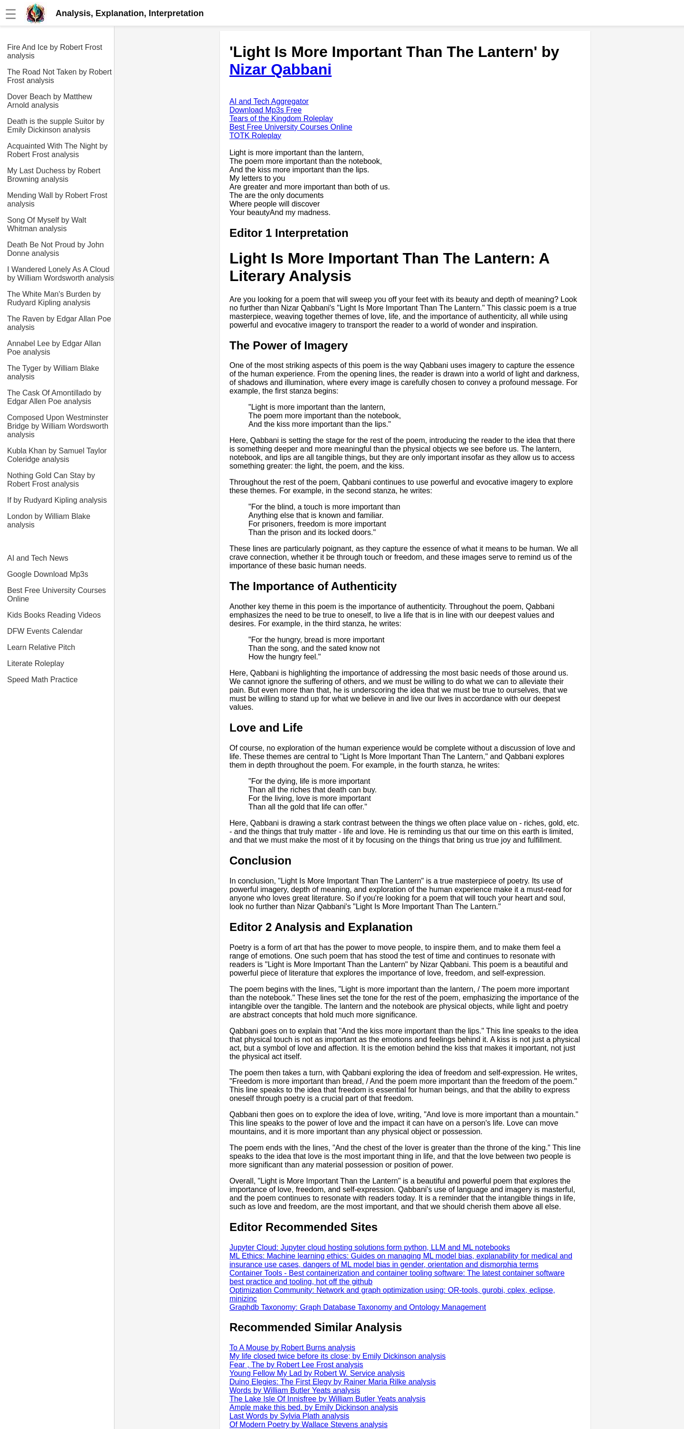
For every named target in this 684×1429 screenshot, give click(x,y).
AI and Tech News (37, 558)
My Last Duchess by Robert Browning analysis (54, 175)
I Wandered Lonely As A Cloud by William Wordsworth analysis (60, 273)
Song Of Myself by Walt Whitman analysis (46, 224)
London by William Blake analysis (48, 520)
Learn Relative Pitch (41, 647)
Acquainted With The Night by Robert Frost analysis (57, 150)
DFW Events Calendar (45, 631)
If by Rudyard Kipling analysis (57, 500)
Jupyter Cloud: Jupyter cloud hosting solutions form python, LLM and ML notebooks (369, 1247)
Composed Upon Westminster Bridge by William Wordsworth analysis (57, 426)
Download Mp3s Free (265, 110)
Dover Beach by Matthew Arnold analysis (49, 101)
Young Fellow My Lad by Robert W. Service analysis (317, 1373)
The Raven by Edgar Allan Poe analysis (59, 323)
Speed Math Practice (42, 680)
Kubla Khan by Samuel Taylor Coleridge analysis (57, 455)
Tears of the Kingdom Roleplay (281, 118)
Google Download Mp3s (47, 574)
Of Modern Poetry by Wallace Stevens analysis (308, 1424)
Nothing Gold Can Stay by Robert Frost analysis (51, 479)
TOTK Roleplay (255, 136)
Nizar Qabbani (280, 69)
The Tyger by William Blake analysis (53, 372)
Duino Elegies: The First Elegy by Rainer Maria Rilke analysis (332, 1382)
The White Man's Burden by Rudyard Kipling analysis (54, 298)
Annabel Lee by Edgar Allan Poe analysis (54, 347)
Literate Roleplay (35, 663)
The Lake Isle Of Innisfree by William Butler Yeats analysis (327, 1399)
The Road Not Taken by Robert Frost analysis (59, 76)
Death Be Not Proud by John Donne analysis (55, 249)
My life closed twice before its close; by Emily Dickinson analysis (337, 1356)
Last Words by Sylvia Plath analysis (289, 1416)
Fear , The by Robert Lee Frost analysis (296, 1365)
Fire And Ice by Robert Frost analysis (54, 51)
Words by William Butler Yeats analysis (294, 1390)
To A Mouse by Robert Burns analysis (292, 1348)
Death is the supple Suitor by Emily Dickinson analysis (55, 125)
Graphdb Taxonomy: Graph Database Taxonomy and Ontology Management (357, 1307)
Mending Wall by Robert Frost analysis (57, 199)
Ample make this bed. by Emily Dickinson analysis (313, 1407)
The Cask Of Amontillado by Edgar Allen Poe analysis (54, 397)
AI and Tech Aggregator (269, 101)
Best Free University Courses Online (56, 594)
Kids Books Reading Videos (54, 615)
